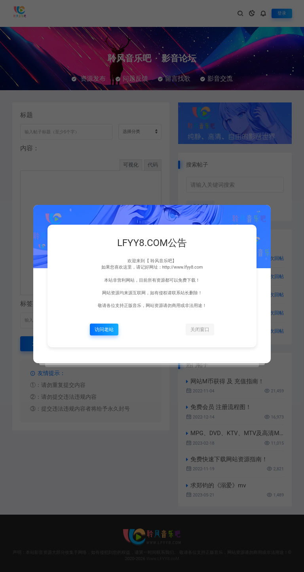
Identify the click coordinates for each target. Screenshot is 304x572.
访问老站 (104, 329)
